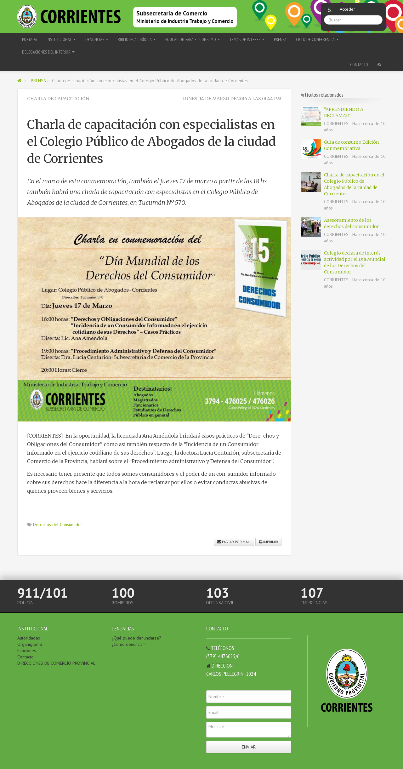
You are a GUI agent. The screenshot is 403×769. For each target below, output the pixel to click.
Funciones (26, 650)
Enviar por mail (234, 541)
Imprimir (268, 541)
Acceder (347, 9)
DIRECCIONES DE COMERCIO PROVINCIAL (56, 663)
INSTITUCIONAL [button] (61, 39)
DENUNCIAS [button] (96, 39)
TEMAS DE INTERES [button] (247, 39)
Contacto (359, 64)
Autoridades (28, 638)
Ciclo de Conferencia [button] (317, 39)
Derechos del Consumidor (57, 524)
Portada (29, 39)
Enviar (249, 747)
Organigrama (29, 644)
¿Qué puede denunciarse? (136, 638)
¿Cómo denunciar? (129, 644)
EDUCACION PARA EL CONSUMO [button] (192, 39)
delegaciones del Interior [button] (48, 52)
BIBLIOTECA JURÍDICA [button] (137, 39)
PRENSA (280, 39)
